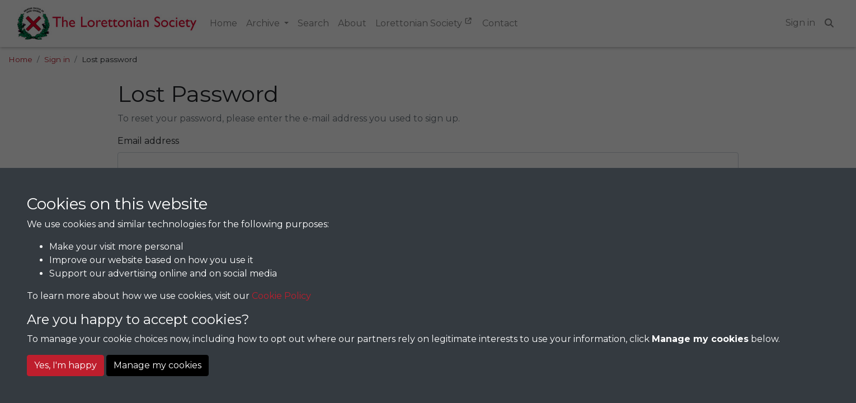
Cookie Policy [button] (281, 295)
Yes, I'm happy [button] (65, 365)
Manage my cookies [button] (157, 365)
